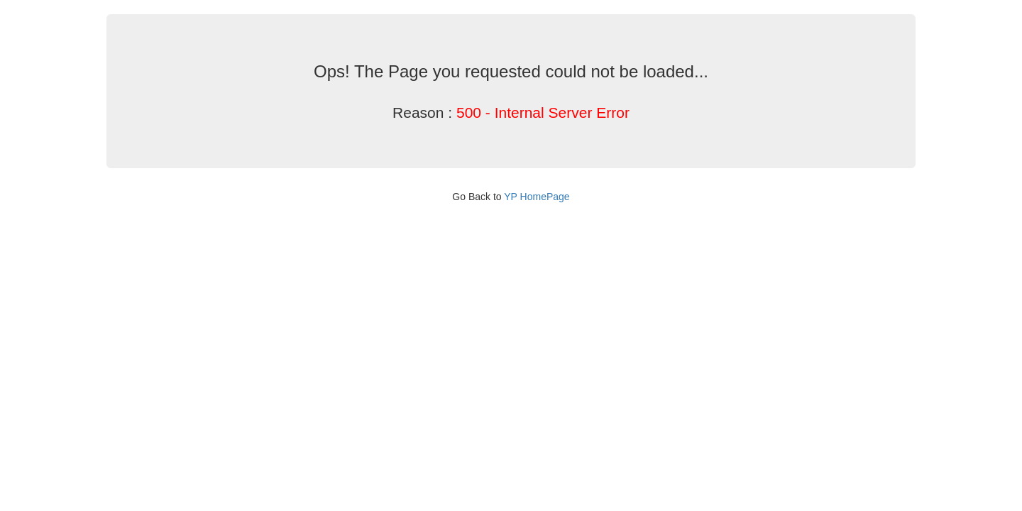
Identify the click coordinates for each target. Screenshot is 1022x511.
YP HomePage (536, 196)
